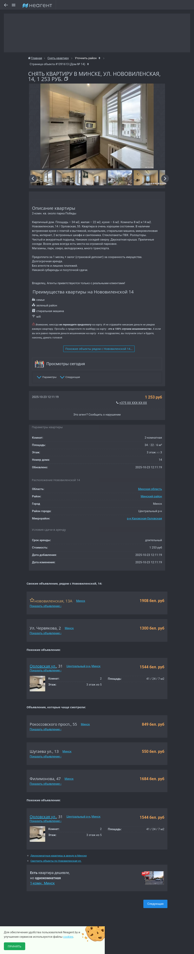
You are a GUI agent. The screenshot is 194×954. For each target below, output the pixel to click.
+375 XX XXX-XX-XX (133, 403)
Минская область (150, 489)
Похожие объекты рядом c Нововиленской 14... (99, 349)
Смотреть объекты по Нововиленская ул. (55, 860)
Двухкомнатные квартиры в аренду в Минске (58, 855)
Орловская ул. (43, 666)
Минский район (151, 496)
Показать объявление (45, 606)
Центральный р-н (78, 666)
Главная (35, 58)
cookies (68, 936)
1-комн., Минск (42, 883)
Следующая (155, 904)
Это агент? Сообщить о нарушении (97, 414)
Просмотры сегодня (65, 363)
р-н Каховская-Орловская (144, 518)
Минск (80, 601)
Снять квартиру (58, 58)
